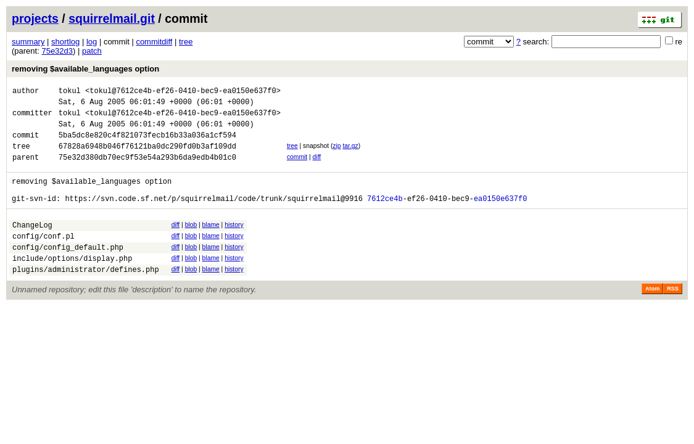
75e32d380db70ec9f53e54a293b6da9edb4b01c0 (147, 170)
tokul (70, 92)
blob (191, 243)
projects (35, 18)
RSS (673, 316)
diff (317, 168)
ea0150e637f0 (500, 217)
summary (28, 41)
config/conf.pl (43, 258)
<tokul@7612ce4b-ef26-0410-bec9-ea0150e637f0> (183, 92)
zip (337, 155)
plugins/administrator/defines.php (85, 297)
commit (297, 168)
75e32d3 (57, 51)
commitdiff (154, 41)
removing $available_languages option (85, 68)
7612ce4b (385, 217)
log (91, 41)
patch (92, 51)
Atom (652, 316)
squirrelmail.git (111, 18)
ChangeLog (32, 245)
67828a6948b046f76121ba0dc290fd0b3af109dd (147, 157)
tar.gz (350, 155)
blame (211, 243)
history (234, 243)
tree (185, 41)
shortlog (65, 41)
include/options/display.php (72, 284)
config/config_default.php (67, 271)
